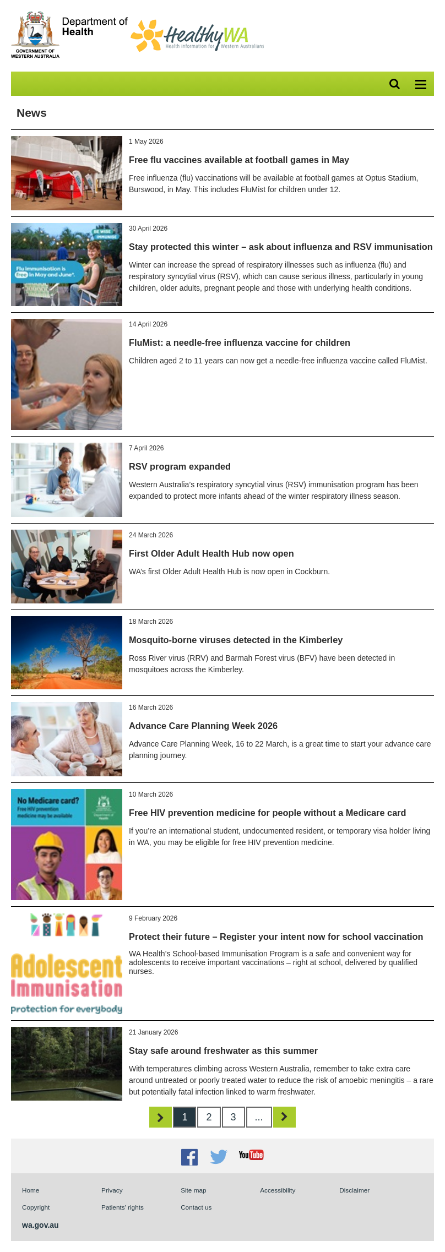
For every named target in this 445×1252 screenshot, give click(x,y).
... (259, 1117)
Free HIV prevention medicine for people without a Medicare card (267, 813)
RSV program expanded (180, 466)
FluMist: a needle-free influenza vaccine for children (239, 342)
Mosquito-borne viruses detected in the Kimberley (236, 640)
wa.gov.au (40, 1225)
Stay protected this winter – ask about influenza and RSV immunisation (281, 247)
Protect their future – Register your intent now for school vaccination (276, 936)
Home (30, 1190)
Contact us (196, 1207)
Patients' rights (122, 1207)
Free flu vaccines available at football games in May (239, 160)
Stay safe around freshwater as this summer (223, 1050)
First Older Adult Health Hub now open (211, 553)
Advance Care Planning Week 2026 (203, 726)
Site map (193, 1190)
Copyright (36, 1207)
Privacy (112, 1190)
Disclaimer (354, 1190)
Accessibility (277, 1190)
